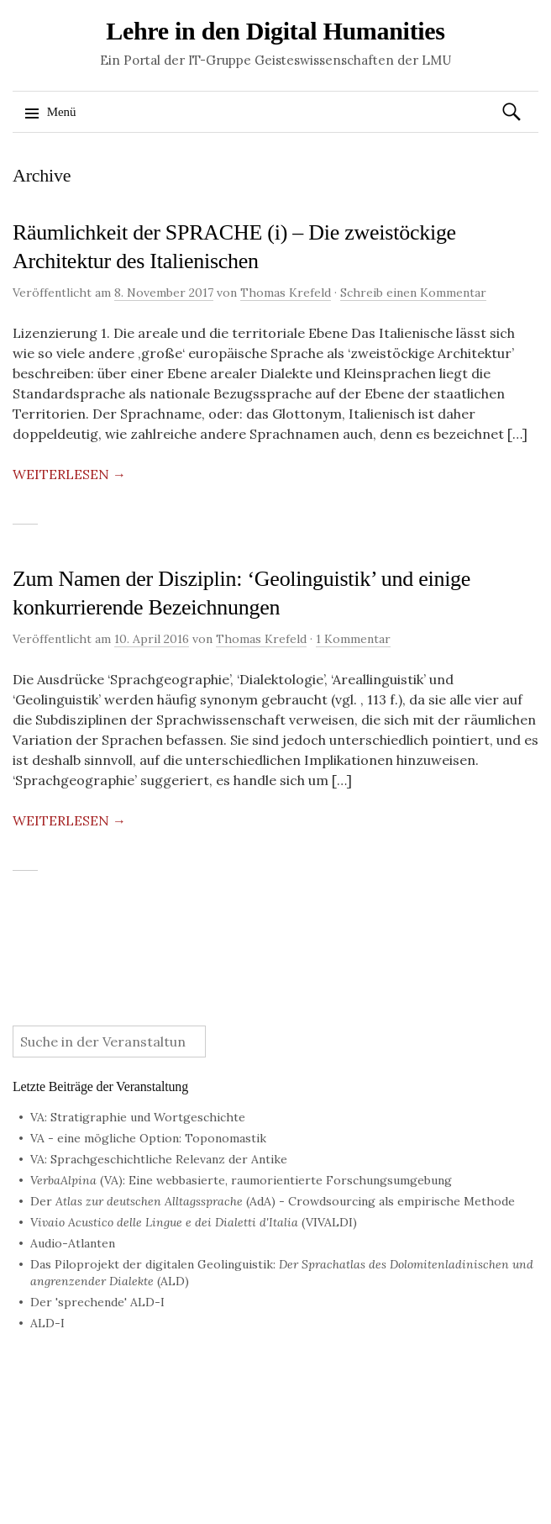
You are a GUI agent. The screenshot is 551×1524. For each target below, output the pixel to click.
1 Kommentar (353, 638)
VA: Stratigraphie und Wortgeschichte (137, 1117)
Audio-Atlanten (72, 1243)
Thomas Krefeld (285, 292)
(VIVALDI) (193, 1222)
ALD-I (47, 1323)
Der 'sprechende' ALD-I (97, 1302)
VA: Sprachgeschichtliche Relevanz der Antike (158, 1159)
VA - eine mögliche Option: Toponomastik (148, 1138)
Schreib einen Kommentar (413, 292)
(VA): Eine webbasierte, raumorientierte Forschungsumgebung (241, 1180)
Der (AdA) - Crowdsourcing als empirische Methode (272, 1201)
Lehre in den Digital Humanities (275, 31)
